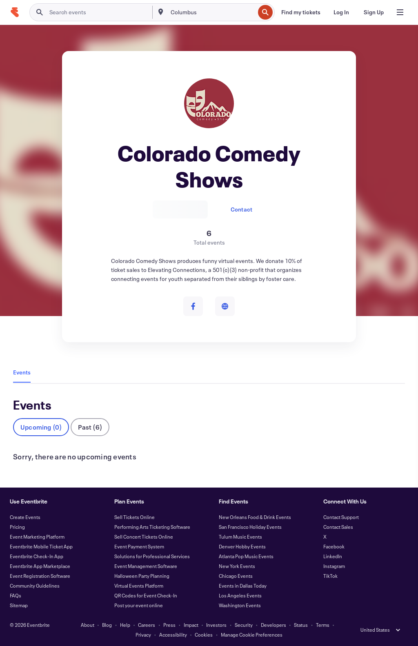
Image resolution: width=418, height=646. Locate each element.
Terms (322, 624)
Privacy (143, 634)
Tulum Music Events (240, 536)
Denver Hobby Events (242, 546)
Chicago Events (236, 575)
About (87, 624)
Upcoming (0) (41, 427)
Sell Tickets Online (134, 517)
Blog (107, 624)
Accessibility (173, 634)
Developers (273, 624)
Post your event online (138, 605)
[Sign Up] (374, 12)
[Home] (15, 12)
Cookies (204, 634)
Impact (191, 624)
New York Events (237, 566)
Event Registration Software (40, 575)
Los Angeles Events (240, 595)
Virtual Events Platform (138, 585)
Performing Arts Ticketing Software (152, 526)
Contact (241, 209)
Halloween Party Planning (141, 575)
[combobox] (212, 12)
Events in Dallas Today (243, 585)
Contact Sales (338, 526)
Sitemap (19, 605)
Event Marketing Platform (37, 536)
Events (22, 372)
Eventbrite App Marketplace (40, 566)
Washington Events (240, 605)
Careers (146, 624)
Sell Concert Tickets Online (143, 536)
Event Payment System (139, 546)
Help (125, 624)
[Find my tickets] (301, 12)
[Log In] (341, 12)
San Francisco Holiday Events (250, 526)
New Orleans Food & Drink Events (255, 517)
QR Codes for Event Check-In (145, 595)
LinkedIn (332, 556)
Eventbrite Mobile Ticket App (41, 546)
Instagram (334, 566)
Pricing (17, 526)
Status (301, 624)
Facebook (334, 546)
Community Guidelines (35, 585)
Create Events (25, 517)
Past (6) (90, 427)
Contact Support (341, 517)
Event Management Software (145, 566)
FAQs (15, 595)
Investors (216, 624)
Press (169, 624)
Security (244, 624)
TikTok (330, 575)
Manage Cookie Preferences (251, 634)
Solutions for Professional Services (152, 556)
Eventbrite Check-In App (36, 556)
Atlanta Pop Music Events (246, 556)
